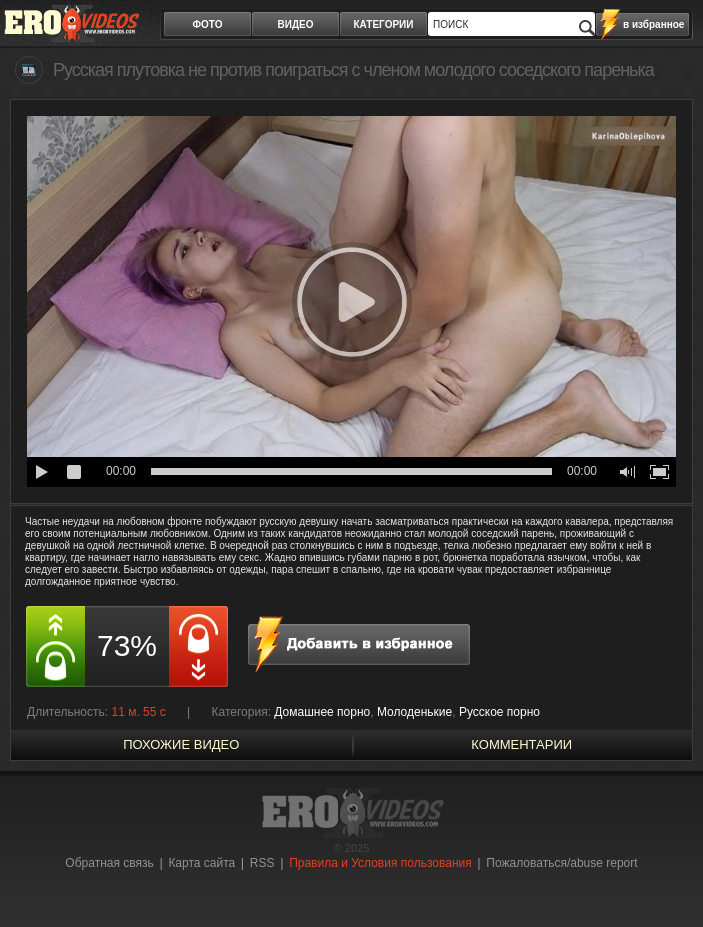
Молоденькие (414, 712)
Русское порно (499, 712)
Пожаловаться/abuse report (561, 863)
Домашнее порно (322, 712)
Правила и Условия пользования (380, 863)
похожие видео (181, 744)
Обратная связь (109, 863)
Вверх (665, 874)
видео (296, 24)
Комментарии (521, 744)
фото (208, 24)
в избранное (653, 24)
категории (384, 24)
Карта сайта (201, 863)
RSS (262, 863)
